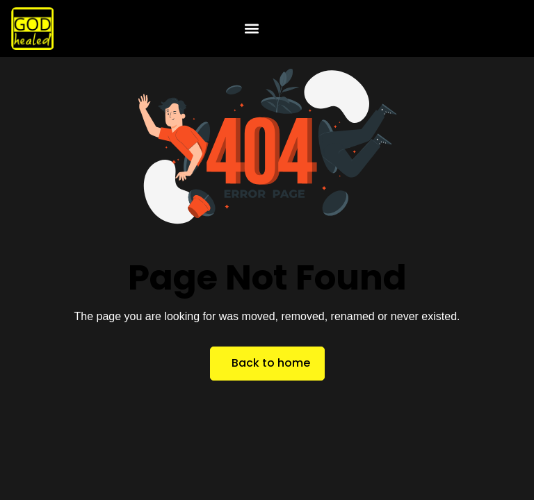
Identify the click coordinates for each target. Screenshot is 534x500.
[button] (252, 28)
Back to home (271, 363)
